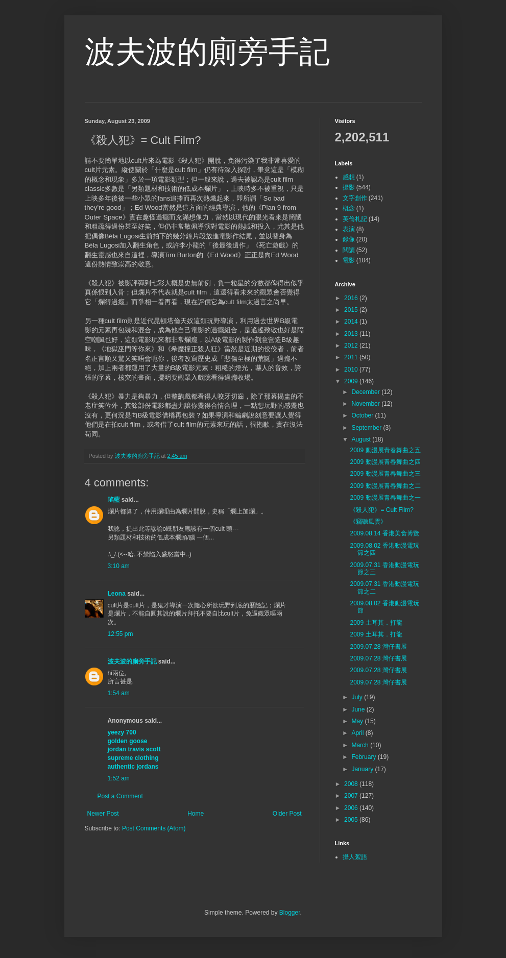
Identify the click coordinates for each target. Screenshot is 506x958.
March (360, 745)
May (358, 721)
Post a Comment (120, 796)
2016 (351, 298)
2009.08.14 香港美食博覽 (384, 533)
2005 (351, 819)
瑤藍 (114, 499)
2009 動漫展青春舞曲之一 (385, 497)
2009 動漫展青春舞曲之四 (385, 461)
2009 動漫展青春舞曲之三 (385, 473)
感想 (349, 177)
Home (195, 813)
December (366, 392)
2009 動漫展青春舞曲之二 (385, 485)
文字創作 (355, 198)
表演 (349, 229)
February (364, 756)
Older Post (287, 813)
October (363, 415)
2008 (351, 784)
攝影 (349, 187)
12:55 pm (120, 633)
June (358, 709)
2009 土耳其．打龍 (376, 622)
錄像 (349, 239)
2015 (351, 309)
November (366, 403)
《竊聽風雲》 (368, 521)
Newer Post (103, 813)
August (361, 439)
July (357, 697)
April (358, 732)
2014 (351, 321)
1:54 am (119, 693)
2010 (351, 369)
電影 (349, 260)
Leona (117, 593)
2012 (351, 345)
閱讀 (349, 250)
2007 (351, 795)
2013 (351, 333)
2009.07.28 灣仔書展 (378, 646)
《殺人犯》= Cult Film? (381, 509)
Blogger (289, 912)
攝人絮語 (355, 857)
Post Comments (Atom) (154, 828)
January (363, 769)
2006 (351, 808)
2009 (351, 381)
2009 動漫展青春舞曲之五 (385, 450)
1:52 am (119, 778)
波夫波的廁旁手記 (207, 52)
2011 (351, 357)
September (367, 427)
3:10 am (119, 566)
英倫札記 (355, 219)
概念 (349, 208)
